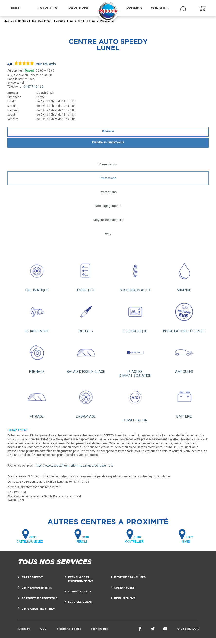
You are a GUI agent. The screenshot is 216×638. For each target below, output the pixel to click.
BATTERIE (184, 400)
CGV (43, 628)
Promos (134, 8)
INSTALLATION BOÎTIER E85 (184, 315)
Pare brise (79, 8)
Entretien (47, 8)
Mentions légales (69, 628)
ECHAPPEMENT (37, 315)
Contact (24, 628)
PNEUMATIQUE (37, 274)
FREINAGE (37, 356)
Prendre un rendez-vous (108, 142)
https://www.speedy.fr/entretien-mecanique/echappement (74, 465)
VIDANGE (184, 274)
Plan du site (99, 628)
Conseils (160, 8)
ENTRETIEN (86, 274)
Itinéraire (108, 131)
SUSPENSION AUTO (135, 274)
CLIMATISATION (135, 402)
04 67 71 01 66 (33, 86)
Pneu (16, 8)
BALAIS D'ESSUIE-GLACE (86, 356)
